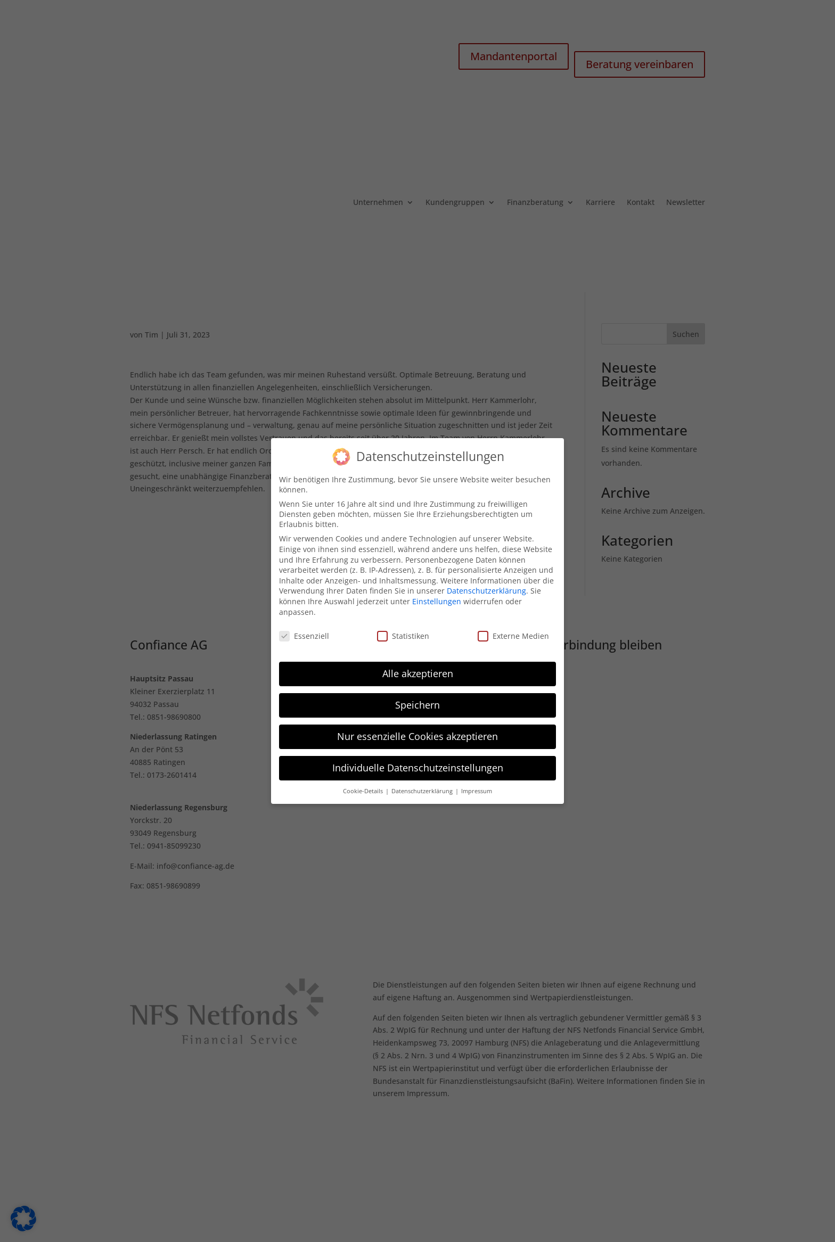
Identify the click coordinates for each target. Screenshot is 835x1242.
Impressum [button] (476, 787)
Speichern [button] (417, 701)
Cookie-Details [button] (363, 787)
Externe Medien (513, 632)
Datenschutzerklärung (486, 587)
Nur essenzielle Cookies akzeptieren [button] (417, 732)
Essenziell (304, 632)
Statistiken (403, 632)
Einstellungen (436, 598)
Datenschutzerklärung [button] (422, 787)
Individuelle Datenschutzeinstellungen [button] (417, 764)
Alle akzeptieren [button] (417, 669)
